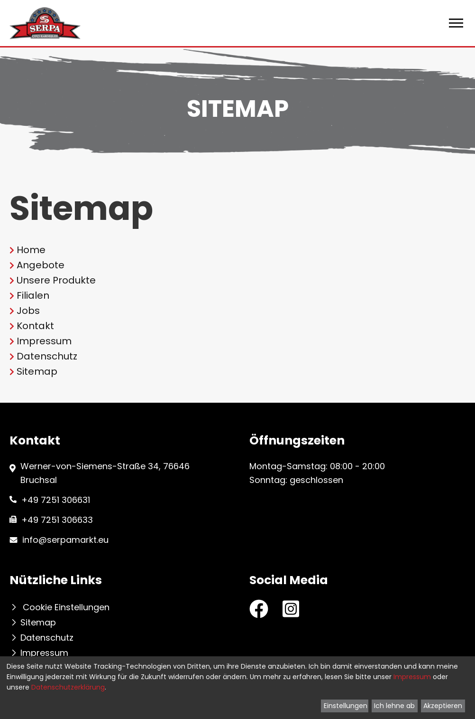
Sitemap (37, 371)
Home (31, 249)
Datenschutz (47, 356)
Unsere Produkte (56, 280)
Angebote (40, 265)
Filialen (33, 295)
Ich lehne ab (394, 705)
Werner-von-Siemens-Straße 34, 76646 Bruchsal (105, 473)
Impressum (44, 341)
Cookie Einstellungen (66, 608)
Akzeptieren (442, 705)
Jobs (28, 310)
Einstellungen (345, 705)
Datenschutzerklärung (68, 687)
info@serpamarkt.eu (65, 540)
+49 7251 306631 (55, 500)
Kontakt (35, 325)
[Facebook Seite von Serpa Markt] (258, 608)
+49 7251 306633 (57, 520)
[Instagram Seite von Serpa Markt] (291, 607)
